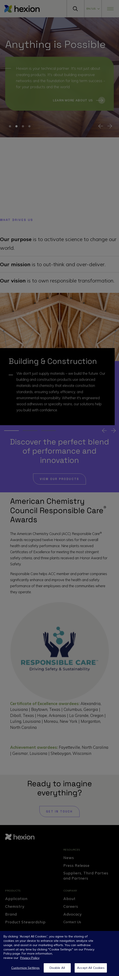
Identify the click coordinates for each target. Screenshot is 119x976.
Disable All (57, 968)
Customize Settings (25, 968)
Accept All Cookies (91, 968)
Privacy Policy (29, 958)
